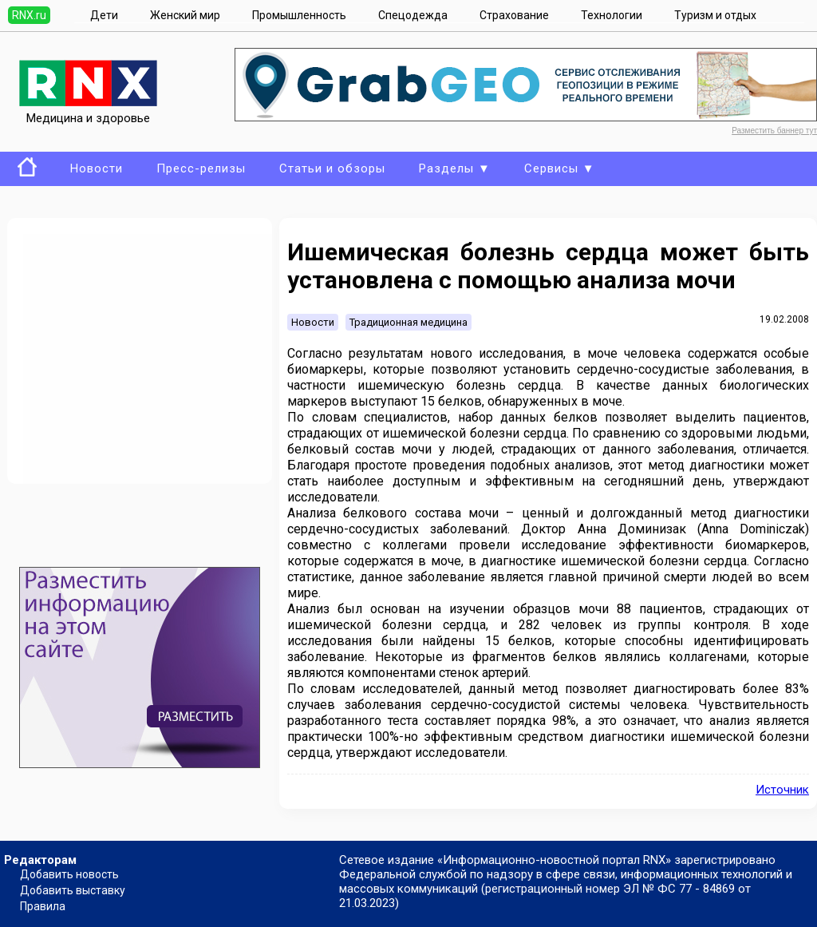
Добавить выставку (72, 890)
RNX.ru (29, 15)
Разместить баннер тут (774, 130)
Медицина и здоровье (88, 111)
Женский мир (185, 15)
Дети (104, 15)
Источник (782, 789)
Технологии (611, 15)
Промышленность (299, 15)
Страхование (514, 15)
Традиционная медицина (408, 322)
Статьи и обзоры (332, 168)
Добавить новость (69, 874)
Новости (96, 168)
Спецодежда (413, 15)
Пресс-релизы (201, 168)
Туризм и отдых (715, 15)
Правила (42, 906)
